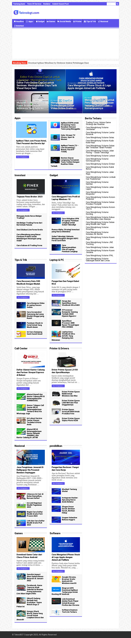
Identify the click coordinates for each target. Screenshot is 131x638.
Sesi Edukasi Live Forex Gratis (30, 230)
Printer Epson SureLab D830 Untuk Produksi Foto (71, 411)
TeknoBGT (19, 634)
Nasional (103, 21)
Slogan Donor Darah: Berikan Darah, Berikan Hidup (68, 510)
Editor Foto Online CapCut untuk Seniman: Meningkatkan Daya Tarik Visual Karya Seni (37, 85)
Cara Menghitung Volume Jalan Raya (100, 173)
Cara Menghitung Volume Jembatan (97, 128)
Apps (29, 21)
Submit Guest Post (60, 4)
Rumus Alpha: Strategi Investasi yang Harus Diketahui (66, 230)
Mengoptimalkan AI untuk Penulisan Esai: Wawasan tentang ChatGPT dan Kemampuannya (99, 104)
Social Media (64, 21)
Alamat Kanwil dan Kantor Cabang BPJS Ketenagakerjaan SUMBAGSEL (36, 397)
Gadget (40, 21)
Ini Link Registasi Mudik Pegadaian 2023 (34, 505)
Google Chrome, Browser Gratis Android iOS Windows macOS (69, 580)
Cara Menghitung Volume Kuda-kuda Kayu (100, 141)
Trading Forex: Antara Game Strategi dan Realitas (98, 123)
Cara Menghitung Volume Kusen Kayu (100, 238)
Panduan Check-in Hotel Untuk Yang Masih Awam (35, 325)
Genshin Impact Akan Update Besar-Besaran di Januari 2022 (35, 577)
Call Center (21, 348)
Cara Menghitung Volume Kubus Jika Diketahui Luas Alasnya (100, 218)
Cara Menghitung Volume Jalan (100, 247)
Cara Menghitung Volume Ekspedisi (97, 193)
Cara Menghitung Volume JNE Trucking (99, 243)
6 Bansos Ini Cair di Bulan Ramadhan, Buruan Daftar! (35, 496)
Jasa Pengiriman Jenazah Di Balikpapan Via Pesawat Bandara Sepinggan (30, 470)
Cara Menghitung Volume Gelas (100, 137)
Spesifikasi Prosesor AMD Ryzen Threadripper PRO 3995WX (70, 324)
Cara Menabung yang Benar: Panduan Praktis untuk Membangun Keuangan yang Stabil (29, 237)
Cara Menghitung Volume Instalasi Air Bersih (97, 233)
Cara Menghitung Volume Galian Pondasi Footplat (100, 203)
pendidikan (56, 445)
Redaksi (46, 4)
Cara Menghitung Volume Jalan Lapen (100, 188)
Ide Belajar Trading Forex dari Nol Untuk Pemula (29, 224)
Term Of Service (34, 4)
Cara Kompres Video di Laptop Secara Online (36, 305)
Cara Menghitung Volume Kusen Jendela (100, 251)
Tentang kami (19, 4)
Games (51, 21)
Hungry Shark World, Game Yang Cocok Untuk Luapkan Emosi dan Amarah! (30, 615)
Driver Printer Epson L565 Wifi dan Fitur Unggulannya (71, 403)
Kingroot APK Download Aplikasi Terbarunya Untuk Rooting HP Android (65, 591)
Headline (19, 21)
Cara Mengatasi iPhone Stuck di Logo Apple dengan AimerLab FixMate (89, 87)
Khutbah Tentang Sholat (69, 490)
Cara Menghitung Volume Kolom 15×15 (100, 208)
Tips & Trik (90, 21)
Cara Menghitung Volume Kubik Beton (100, 168)
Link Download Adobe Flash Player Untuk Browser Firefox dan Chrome (70, 602)
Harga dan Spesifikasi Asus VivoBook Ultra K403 (71, 303)
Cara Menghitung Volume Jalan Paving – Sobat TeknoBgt (100, 151)
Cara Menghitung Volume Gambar (97, 183)
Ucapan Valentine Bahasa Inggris (69, 519)
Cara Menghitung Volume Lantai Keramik (100, 133)
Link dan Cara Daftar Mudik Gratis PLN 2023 (36, 523)
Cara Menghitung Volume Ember (100, 164)
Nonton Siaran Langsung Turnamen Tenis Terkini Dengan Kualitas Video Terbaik (65, 162)
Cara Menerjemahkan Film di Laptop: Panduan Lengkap (69, 248)
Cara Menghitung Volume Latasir (100, 155)
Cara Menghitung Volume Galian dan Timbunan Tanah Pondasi (100, 146)
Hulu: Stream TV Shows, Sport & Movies (68, 137)
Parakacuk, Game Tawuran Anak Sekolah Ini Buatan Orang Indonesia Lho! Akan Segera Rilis (30, 589)
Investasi (19, 26)
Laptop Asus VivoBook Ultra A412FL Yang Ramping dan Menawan (63, 336)
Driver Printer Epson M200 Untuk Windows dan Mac (71, 394)
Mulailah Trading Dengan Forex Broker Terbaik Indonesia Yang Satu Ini (31, 105)
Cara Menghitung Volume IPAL (99, 255)
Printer (77, 21)
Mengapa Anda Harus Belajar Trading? (29, 217)
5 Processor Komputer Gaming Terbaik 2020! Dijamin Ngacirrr (70, 313)
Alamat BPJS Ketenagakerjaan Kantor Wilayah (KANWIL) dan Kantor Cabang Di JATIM (29, 433)
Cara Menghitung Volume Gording (97, 213)
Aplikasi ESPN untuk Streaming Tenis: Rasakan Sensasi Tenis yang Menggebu (70, 126)
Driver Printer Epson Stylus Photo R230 (71, 419)
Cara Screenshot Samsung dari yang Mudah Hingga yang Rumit (35, 315)
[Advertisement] (65, 43)
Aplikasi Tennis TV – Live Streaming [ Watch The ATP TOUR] (69, 148)
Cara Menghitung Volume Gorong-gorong (97, 160)
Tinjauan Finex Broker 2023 (30, 196)
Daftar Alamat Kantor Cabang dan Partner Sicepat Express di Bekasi (31, 372)
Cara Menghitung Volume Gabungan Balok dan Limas (98, 259)
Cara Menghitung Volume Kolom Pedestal (100, 198)
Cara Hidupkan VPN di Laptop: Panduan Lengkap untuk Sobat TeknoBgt (70, 222)
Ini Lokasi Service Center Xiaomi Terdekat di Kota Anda (34, 421)
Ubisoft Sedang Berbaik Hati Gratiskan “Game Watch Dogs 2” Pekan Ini (29, 602)
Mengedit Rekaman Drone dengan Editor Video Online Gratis (62, 105)
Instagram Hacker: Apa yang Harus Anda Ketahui (70, 500)
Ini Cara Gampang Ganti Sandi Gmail (34, 333)
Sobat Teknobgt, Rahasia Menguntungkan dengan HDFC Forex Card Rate (65, 238)
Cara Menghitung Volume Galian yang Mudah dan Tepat (100, 223)
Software (55, 533)
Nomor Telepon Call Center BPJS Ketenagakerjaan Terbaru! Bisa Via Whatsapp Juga (30, 409)
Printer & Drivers (59, 348)
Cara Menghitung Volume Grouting (97, 228)
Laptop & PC (57, 259)
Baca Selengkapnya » (22, 157)
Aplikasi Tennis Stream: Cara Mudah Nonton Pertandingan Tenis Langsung (59, 63)
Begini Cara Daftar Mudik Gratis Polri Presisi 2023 (35, 514)
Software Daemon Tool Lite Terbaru (69, 611)
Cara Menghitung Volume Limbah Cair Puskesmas (101, 178)
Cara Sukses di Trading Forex (29, 245)
